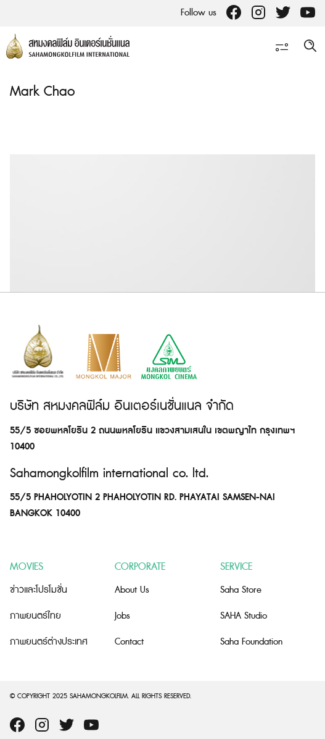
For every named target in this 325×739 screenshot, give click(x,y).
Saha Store (240, 590)
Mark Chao (42, 91)
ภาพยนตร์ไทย (35, 616)
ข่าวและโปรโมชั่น (38, 590)
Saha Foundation (251, 642)
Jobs (122, 616)
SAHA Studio (243, 616)
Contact (129, 642)
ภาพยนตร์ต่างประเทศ (49, 642)
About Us (132, 590)
